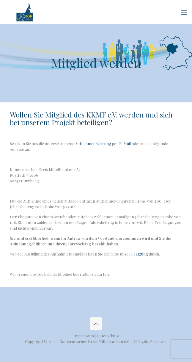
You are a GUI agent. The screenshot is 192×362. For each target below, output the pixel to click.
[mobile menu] (184, 12)
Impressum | (85, 335)
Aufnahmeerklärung (93, 143)
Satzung (140, 253)
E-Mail (125, 143)
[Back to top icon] (96, 323)
